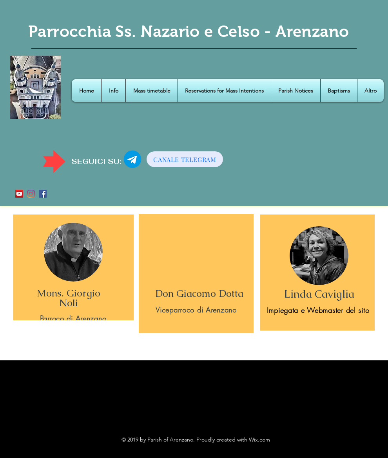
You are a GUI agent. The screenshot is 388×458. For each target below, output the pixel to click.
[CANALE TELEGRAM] (185, 159)
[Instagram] (31, 194)
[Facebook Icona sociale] (43, 194)
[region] (73, 267)
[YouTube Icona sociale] (19, 194)
